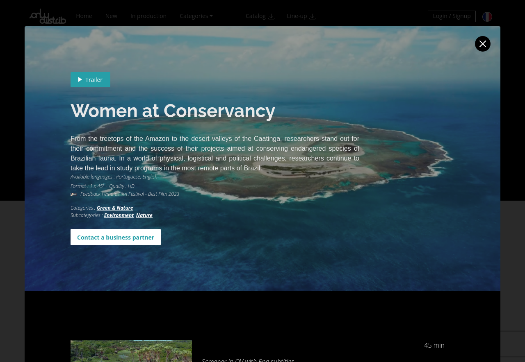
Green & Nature (115, 207)
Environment (119, 215)
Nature (144, 215)
